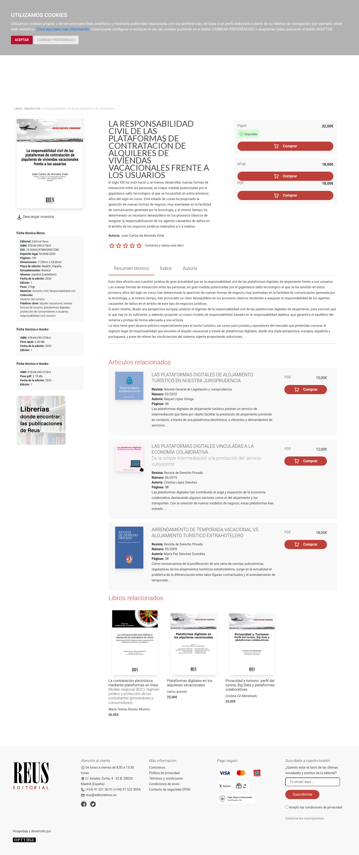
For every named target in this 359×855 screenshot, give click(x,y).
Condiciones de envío (164, 784)
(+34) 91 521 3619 (96, 789)
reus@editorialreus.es (99, 795)
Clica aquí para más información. (63, 29)
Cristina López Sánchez (180, 482)
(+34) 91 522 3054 (127, 789)
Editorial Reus (40, 241)
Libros (18, 108)
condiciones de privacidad (323, 807)
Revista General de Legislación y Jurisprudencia (197, 389)
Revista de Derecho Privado (183, 473)
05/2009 (170, 549)
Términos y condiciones (166, 778)
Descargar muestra (35, 216)
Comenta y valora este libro (164, 245)
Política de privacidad (164, 773)
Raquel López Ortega (179, 399)
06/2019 (170, 477)
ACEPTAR (22, 40)
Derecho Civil (32, 108)
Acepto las (315, 807)
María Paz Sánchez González (184, 554)
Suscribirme (302, 794)
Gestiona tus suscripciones (304, 818)
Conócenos (157, 767)
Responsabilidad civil (62, 291)
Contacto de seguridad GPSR (169, 789)
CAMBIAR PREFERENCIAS (56, 40)
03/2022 (170, 394)
